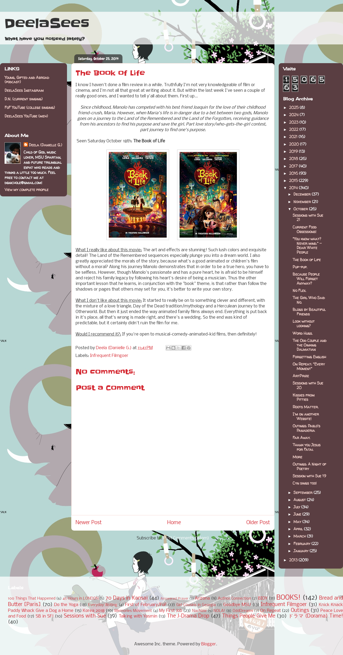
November (302, 201)
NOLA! (219, 611)
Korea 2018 (94, 610)
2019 (294, 151)
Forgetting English (309, 356)
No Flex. (299, 290)
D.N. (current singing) (24, 98)
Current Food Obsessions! (304, 229)
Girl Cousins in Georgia (196, 605)
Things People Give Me (248, 616)
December (302, 194)
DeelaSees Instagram (24, 90)
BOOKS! (288, 597)
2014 (294, 187)
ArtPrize (301, 375)
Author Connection (234, 599)
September (303, 492)
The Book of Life (307, 259)
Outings (300, 610)
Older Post (258, 522)
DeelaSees (46, 23)
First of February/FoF (146, 605)
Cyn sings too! (304, 483)
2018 (294, 158)
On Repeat (270, 610)
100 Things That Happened (31, 599)
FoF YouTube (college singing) (30, 107)
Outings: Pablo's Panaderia (306, 428)
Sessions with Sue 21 (308, 217)
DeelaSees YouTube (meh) (26, 116)
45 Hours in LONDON (81, 599)
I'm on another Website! (306, 416)
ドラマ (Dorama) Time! (315, 616)
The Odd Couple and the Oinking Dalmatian (309, 345)
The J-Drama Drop (188, 616)
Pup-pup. (300, 266)
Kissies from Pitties (304, 397)
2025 (294, 107)
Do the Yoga (66, 605)
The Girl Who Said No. (309, 300)
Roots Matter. (306, 406)
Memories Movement (133, 611)
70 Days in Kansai (127, 598)
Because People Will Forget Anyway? (306, 279)
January (301, 550)
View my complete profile (27, 189)
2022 (294, 129)
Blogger (208, 644)
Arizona (202, 598)
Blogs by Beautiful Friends (309, 312)
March (300, 536)
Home (174, 522)
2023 (294, 122)
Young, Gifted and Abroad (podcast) (27, 80)
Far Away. (301, 437)
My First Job (170, 610)
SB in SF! (45, 616)
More (297, 456)
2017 (294, 166)
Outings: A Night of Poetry (309, 466)
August (300, 499)
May (297, 521)
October (301, 208)
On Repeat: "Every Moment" (309, 366)
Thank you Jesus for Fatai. (306, 447)
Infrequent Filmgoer (109, 355)
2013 (294, 559)
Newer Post (89, 522)
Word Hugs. (303, 333)
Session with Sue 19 (309, 475)
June (297, 514)
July (297, 506)
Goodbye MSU (237, 605)
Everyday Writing (102, 605)
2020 (294, 144)
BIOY (262, 598)
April (298, 528)
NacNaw (199, 611)
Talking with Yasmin (138, 616)
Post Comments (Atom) (186, 538)
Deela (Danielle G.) (45, 144)
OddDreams (243, 611)
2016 (294, 173)
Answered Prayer (174, 598)
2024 (294, 114)
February (302, 543)
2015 (294, 180)
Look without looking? (304, 323)
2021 (294, 136)
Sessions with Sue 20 (308, 385)
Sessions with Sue (85, 616)
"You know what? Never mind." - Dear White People (307, 245)
